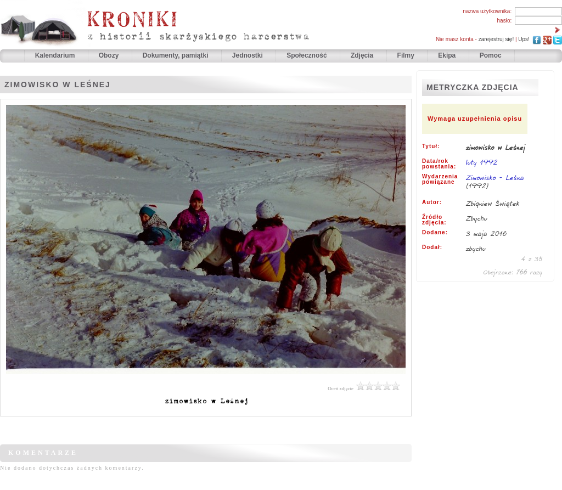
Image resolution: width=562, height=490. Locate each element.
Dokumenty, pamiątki (176, 55)
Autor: (432, 202)
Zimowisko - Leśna (495, 177)
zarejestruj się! (496, 39)
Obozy (110, 55)
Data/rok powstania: (439, 164)
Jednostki (248, 55)
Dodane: (435, 232)
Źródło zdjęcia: (434, 220)
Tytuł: (431, 146)
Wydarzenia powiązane (440, 179)
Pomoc (491, 55)
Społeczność (307, 55)
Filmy (405, 55)
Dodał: (432, 247)
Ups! (524, 39)
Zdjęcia (363, 55)
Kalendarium (56, 55)
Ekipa (447, 55)
